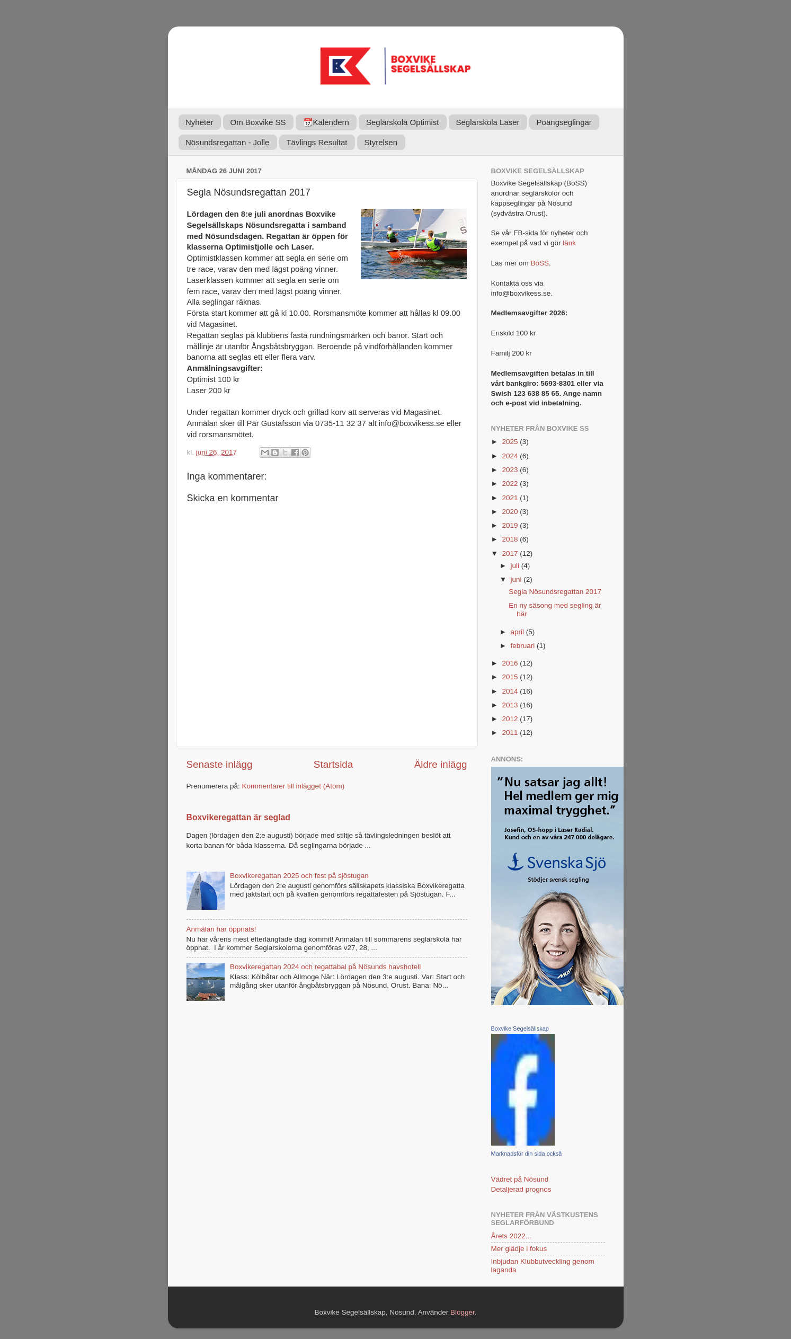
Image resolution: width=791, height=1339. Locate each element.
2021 (511, 498)
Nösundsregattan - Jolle (227, 142)
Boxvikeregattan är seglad (238, 817)
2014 (511, 691)
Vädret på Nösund (520, 1179)
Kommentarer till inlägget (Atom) (293, 786)
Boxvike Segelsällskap (520, 1028)
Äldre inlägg (440, 764)
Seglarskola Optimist (402, 122)
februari (524, 646)
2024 (511, 456)
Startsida (333, 764)
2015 (511, 677)
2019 (511, 525)
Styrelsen (381, 142)
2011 (511, 733)
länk (569, 243)
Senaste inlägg (219, 764)
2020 (511, 512)
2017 (511, 553)
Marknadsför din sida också (526, 1153)
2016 (511, 663)
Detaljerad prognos (521, 1189)
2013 (511, 705)
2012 (511, 719)
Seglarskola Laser (488, 122)
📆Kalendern (326, 122)
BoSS (540, 263)
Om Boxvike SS (258, 122)
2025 (511, 442)
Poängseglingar (564, 122)
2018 (511, 539)
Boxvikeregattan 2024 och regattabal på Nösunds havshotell (325, 967)
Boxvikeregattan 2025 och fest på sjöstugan (299, 876)
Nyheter (199, 122)
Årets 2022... (511, 1236)
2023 (511, 470)
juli (516, 566)
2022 (511, 483)
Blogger (462, 1312)
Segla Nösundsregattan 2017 (555, 592)
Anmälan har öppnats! (221, 929)
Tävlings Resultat (316, 142)
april (518, 632)
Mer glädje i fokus (519, 1249)
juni (517, 579)
